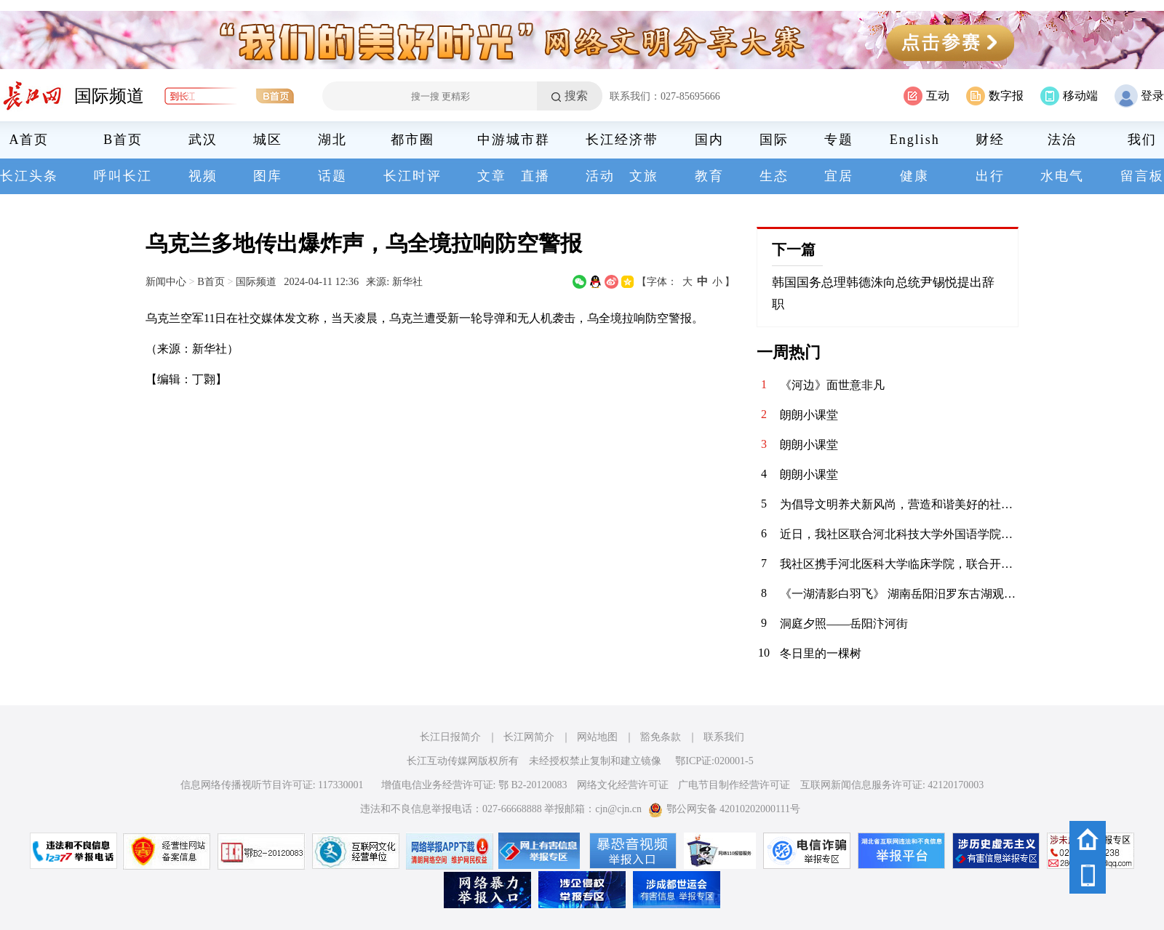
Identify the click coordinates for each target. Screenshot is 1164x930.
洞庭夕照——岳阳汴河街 (844, 623)
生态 (774, 176)
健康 (914, 176)
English (915, 139)
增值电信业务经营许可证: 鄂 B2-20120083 (474, 784)
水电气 (1062, 176)
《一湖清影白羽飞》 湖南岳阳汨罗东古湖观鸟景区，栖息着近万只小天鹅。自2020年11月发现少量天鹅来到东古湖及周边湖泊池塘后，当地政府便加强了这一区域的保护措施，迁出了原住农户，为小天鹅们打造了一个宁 (899, 594)
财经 (990, 139)
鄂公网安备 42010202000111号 (724, 808)
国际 (774, 139)
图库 (267, 176)
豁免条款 (660, 736)
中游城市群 (513, 139)
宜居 (838, 176)
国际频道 (109, 96)
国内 (709, 139)
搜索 (576, 95)
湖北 (332, 139)
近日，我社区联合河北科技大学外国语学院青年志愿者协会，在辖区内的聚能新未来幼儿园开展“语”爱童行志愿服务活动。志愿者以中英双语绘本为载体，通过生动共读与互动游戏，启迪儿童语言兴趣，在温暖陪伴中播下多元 (899, 534)
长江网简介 (528, 736)
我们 (1142, 139)
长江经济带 (622, 139)
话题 (332, 176)
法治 (1062, 139)
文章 (491, 176)
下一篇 (794, 249)
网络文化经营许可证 (623, 784)
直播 (535, 176)
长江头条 (29, 176)
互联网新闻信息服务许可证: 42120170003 (892, 784)
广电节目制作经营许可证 (734, 784)
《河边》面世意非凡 (832, 385)
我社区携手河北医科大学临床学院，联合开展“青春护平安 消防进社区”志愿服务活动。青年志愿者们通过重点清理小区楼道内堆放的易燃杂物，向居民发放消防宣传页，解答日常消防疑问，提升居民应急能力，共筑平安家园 (899, 564)
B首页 (123, 139)
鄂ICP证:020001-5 (714, 760)
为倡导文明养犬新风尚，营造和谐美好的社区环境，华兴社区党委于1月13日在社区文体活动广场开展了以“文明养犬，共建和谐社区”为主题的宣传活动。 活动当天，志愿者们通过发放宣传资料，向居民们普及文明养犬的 (899, 504)
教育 (709, 176)
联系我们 (723, 736)
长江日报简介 (450, 736)
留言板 (1142, 176)
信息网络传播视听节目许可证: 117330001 (272, 784)
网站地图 (597, 736)
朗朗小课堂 (809, 415)
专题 (838, 139)
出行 (990, 176)
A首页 (29, 139)
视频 (203, 176)
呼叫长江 (123, 176)
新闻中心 (166, 281)
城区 (267, 139)
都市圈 (412, 139)
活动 (600, 176)
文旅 (643, 176)
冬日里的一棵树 (820, 653)
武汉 (203, 139)
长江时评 (412, 176)
